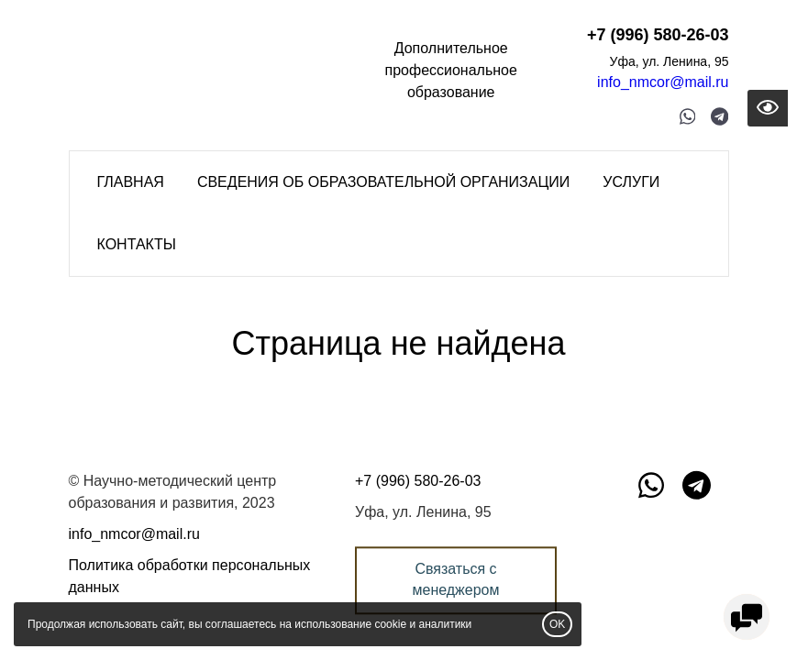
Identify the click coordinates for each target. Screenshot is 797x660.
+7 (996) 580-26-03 (658, 35)
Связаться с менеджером (455, 579)
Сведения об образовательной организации (383, 182)
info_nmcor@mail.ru (662, 82)
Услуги (631, 182)
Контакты (136, 244)
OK (557, 624)
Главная (130, 182)
